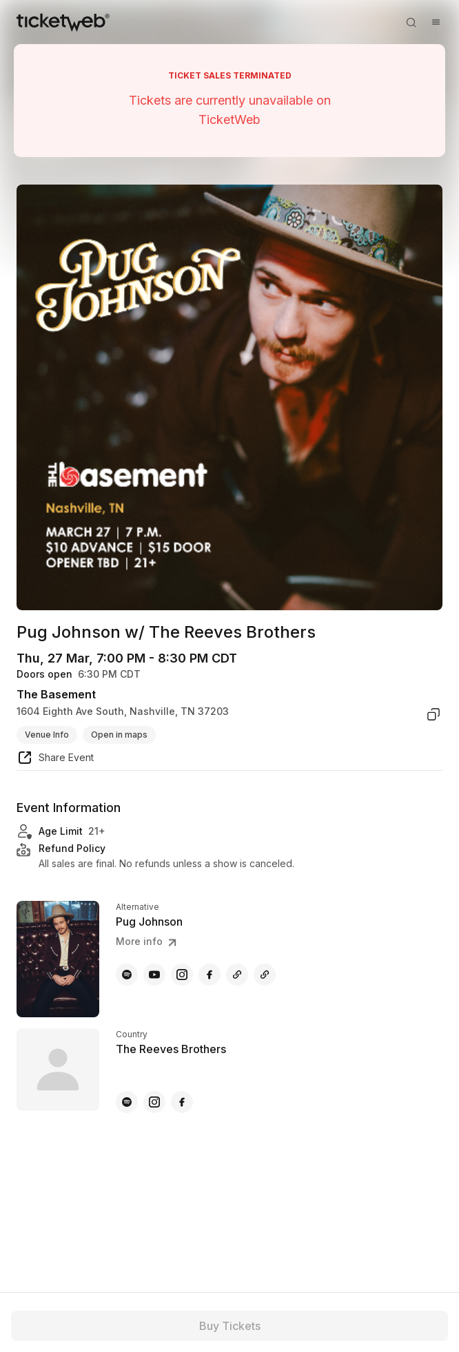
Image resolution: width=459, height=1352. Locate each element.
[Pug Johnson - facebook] (209, 975)
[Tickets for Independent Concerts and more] (63, 22)
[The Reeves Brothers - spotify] (127, 1102)
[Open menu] (435, 22)
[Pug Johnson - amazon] (265, 975)
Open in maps (119, 734)
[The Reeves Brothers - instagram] (154, 1102)
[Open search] (411, 22)
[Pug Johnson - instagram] (182, 975)
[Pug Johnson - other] (237, 975)
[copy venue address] (433, 714)
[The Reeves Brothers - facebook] (182, 1102)
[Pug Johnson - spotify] (127, 975)
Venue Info (47, 734)
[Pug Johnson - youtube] (154, 975)
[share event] (55, 759)
